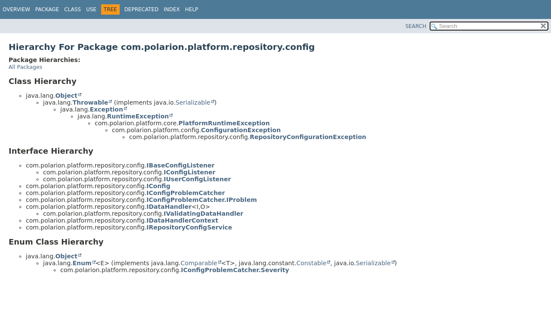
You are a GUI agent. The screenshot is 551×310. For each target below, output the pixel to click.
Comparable (199, 263)
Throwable (90, 102)
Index (172, 9)
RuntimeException (138, 116)
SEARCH (416, 26)
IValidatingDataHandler (203, 213)
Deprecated (141, 9)
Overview (16, 9)
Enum (81, 263)
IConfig (158, 186)
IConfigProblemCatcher (185, 192)
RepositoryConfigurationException (308, 136)
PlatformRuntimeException (224, 123)
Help (191, 9)
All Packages (25, 67)
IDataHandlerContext (182, 220)
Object (66, 95)
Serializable (193, 102)
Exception (106, 109)
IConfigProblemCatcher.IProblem (201, 199)
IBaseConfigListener (180, 165)
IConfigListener (189, 172)
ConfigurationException (241, 130)
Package (47, 9)
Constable (311, 263)
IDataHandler (169, 206)
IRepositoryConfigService (189, 227)
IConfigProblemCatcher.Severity (235, 270)
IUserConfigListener (197, 179)
